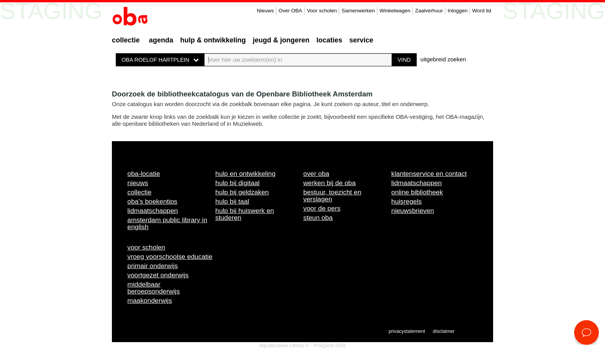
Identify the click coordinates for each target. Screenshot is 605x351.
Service (361, 40)
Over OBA (290, 11)
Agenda (161, 40)
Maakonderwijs (149, 300)
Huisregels (406, 201)
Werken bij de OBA (329, 183)
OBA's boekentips (152, 201)
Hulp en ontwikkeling (245, 173)
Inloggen (458, 11)
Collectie (126, 40)
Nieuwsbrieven (412, 210)
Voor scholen (322, 11)
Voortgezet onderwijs (158, 275)
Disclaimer (444, 331)
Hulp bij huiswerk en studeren (244, 214)
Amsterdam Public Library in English (167, 223)
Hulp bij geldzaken (242, 192)
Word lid (481, 11)
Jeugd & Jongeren (281, 40)
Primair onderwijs (152, 266)
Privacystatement (407, 331)
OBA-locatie (143, 173)
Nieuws (265, 11)
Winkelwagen (395, 11)
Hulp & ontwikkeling (213, 40)
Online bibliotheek (417, 192)
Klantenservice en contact (429, 173)
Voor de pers (321, 208)
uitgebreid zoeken (443, 59)
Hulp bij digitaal (237, 183)
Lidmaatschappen (152, 210)
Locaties (329, 40)
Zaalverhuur (429, 11)
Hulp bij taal (232, 201)
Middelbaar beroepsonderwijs (153, 287)
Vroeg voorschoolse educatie (170, 256)
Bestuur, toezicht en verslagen (332, 195)
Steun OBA (318, 217)
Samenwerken (358, 11)
